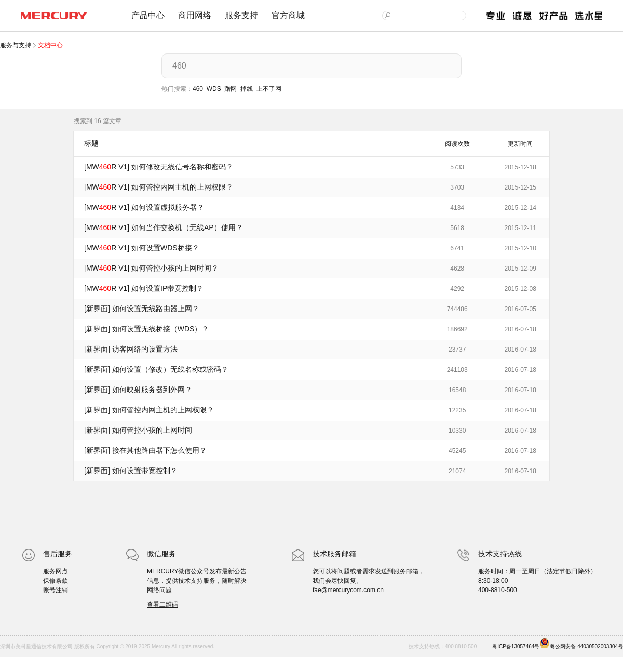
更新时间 (520, 144)
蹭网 (230, 88)
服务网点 (55, 571)
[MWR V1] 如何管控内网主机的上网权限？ (158, 187)
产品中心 (148, 15)
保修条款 (55, 580)
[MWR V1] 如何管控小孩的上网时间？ (151, 268)
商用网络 (194, 15)
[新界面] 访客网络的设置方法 (131, 349)
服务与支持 (16, 45)
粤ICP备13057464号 (515, 646)
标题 (91, 143)
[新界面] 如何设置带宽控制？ (131, 470)
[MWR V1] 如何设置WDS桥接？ (141, 248)
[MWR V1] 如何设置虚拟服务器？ (144, 207)
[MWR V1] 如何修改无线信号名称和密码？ (158, 167)
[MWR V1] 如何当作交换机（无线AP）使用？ (163, 227)
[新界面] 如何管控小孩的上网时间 (138, 430)
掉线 (246, 88)
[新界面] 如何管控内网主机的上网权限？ (149, 410)
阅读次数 (457, 144)
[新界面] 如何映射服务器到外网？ (138, 389)
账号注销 (55, 590)
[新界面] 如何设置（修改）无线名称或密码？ (156, 369)
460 (198, 88)
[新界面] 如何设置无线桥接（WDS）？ (146, 329)
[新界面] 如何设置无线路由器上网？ (141, 308)
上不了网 (268, 88)
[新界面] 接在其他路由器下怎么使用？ (145, 450)
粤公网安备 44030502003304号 (581, 643)
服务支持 (241, 15)
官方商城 (288, 15)
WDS (214, 88)
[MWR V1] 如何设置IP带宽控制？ (144, 288)
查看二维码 (162, 604)
